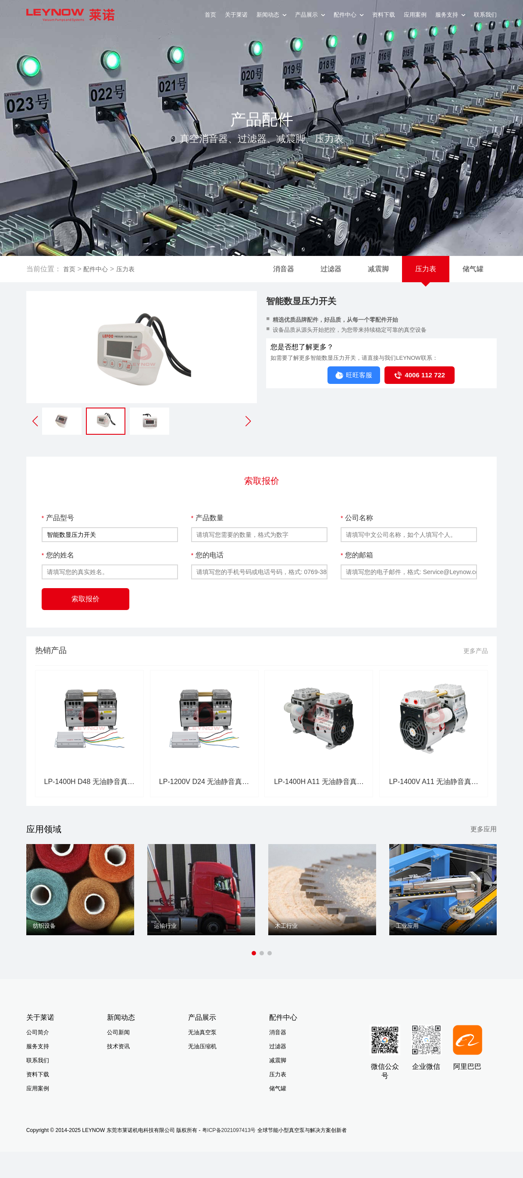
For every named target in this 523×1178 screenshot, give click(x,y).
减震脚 (378, 269)
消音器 (283, 269)
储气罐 (473, 269)
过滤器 (331, 269)
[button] (248, 421)
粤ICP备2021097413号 (229, 1130)
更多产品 (475, 650)
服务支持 (450, 14)
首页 (210, 14)
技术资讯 (118, 1046)
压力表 (125, 269)
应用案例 (415, 14)
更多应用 (483, 829)
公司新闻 (118, 1032)
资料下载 (383, 14)
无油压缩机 (202, 1046)
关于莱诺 (236, 14)
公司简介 (37, 1032)
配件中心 (348, 14)
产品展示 (310, 14)
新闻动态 (271, 14)
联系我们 (485, 14)
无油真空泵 (202, 1032)
